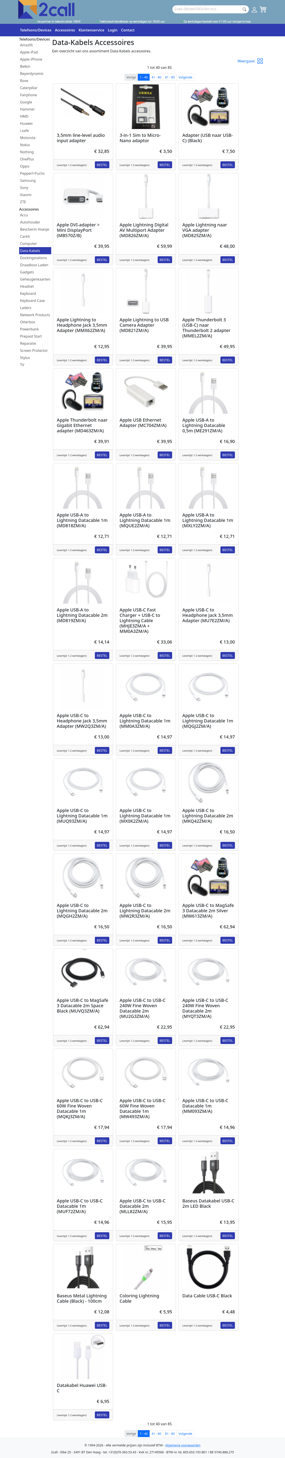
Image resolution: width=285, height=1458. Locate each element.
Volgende (185, 77)
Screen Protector (34, 350)
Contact (128, 30)
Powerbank (29, 329)
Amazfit (26, 45)
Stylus (25, 357)
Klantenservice (91, 30)
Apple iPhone (31, 59)
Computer (28, 243)
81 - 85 (170, 77)
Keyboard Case (32, 300)
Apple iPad (29, 52)
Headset (27, 286)
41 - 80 (156, 77)
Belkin (25, 66)
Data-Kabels (30, 250)
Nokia (25, 144)
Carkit (25, 236)
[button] (262, 61)
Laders (25, 307)
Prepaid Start (31, 336)
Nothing (27, 152)
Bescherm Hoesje (34, 229)
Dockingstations (33, 257)
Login (112, 30)
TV (22, 364)
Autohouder (30, 222)
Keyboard (28, 293)
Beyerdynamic (32, 73)
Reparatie (28, 343)
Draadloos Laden (34, 264)
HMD (24, 116)
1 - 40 (144, 77)
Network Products (35, 314)
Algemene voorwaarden (182, 1445)
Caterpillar (28, 87)
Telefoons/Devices (35, 30)
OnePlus (27, 159)
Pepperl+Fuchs (32, 173)
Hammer (27, 109)
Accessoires (65, 30)
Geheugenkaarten (35, 279)
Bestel (102, 165)
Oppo (24, 166)
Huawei (26, 123)
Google (26, 102)
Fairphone (28, 94)
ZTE (23, 201)
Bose (24, 80)
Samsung (28, 180)
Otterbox (27, 322)
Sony (24, 187)
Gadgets (27, 272)
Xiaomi (25, 194)
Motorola (27, 137)
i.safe (24, 130)
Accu (24, 215)
